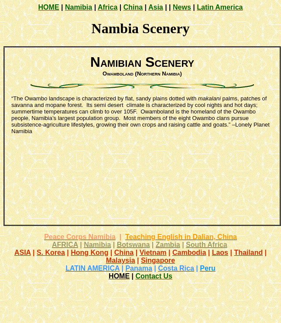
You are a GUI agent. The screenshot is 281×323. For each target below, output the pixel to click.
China (133, 7)
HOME (48, 7)
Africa (107, 7)
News (182, 7)
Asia (155, 7)
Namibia (78, 7)
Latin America (220, 7)
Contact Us (153, 276)
